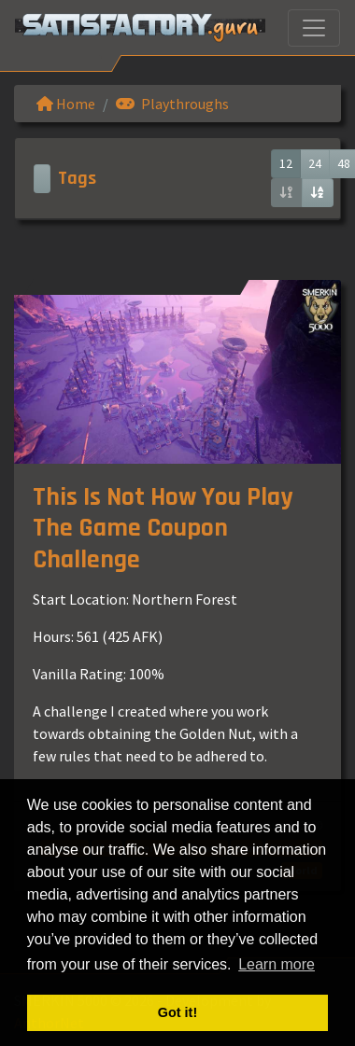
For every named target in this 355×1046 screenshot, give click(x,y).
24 (314, 163)
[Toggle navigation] (314, 28)
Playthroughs (172, 103)
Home (65, 103)
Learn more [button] (276, 964)
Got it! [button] (177, 1012)
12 (285, 163)
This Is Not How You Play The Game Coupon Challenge (162, 529)
